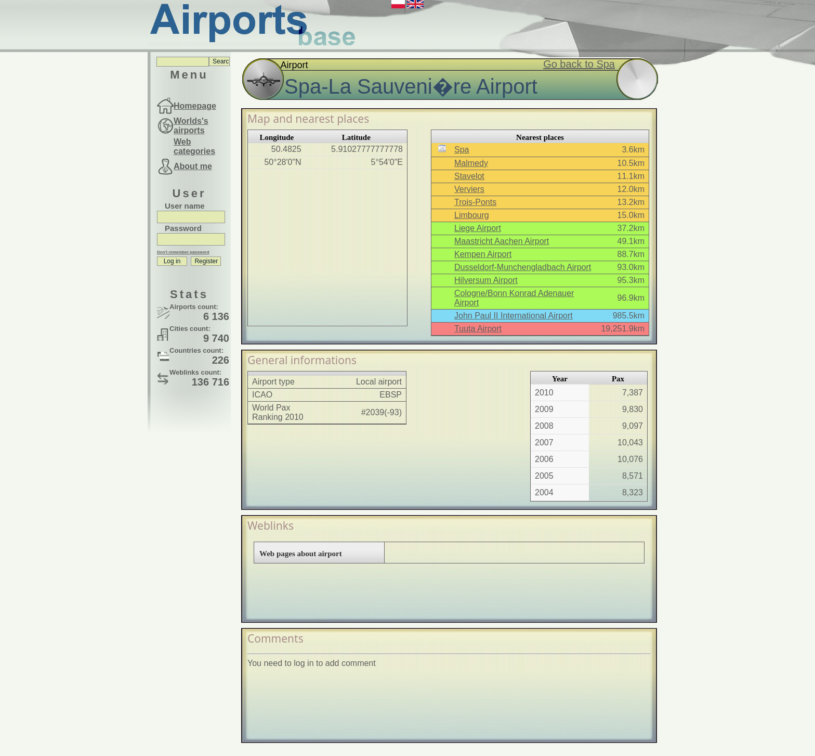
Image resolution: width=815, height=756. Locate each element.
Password (183, 228)
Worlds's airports (191, 126)
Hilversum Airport (486, 280)
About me (193, 166)
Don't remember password (183, 252)
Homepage (195, 105)
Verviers (469, 189)
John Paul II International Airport (513, 315)
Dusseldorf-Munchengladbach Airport (522, 267)
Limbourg (471, 215)
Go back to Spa (579, 64)
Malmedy (471, 163)
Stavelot (469, 176)
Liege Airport (477, 228)
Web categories (194, 146)
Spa (461, 149)
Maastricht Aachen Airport (501, 241)
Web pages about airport (300, 553)
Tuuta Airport (478, 328)
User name (185, 205)
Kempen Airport (482, 254)
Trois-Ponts (475, 202)
